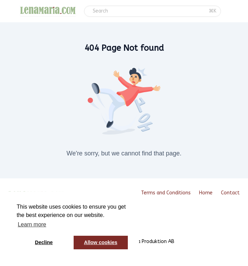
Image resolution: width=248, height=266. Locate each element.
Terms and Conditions (166, 193)
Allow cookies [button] (100, 242)
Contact (230, 193)
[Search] (149, 11)
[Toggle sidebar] (12, 11)
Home (206, 193)
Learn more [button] (32, 224)
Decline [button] (44, 242)
